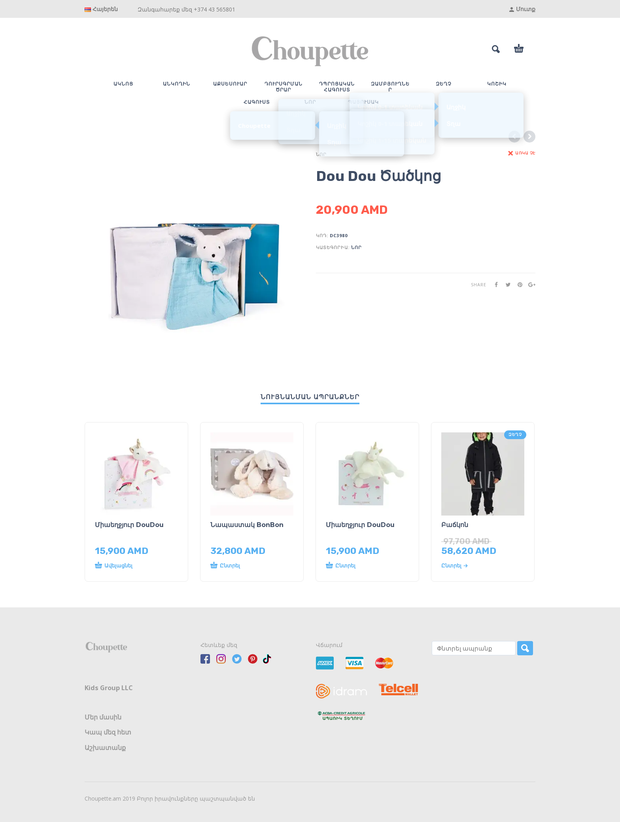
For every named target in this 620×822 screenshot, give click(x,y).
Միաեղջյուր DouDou (129, 525)
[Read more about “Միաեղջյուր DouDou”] (359, 566)
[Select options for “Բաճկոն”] (475, 565)
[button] (129, 566)
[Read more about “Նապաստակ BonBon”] (244, 566)
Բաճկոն (454, 525)
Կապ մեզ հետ (108, 732)
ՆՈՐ (321, 154)
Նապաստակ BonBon (247, 525)
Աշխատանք (105, 747)
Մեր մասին (103, 717)
